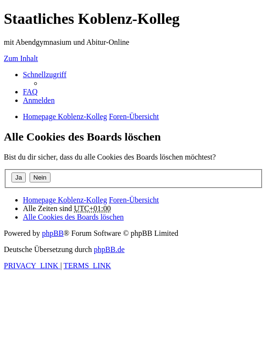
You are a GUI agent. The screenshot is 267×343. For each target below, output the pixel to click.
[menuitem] (30, 92)
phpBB (52, 233)
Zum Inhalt (21, 58)
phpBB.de (109, 249)
